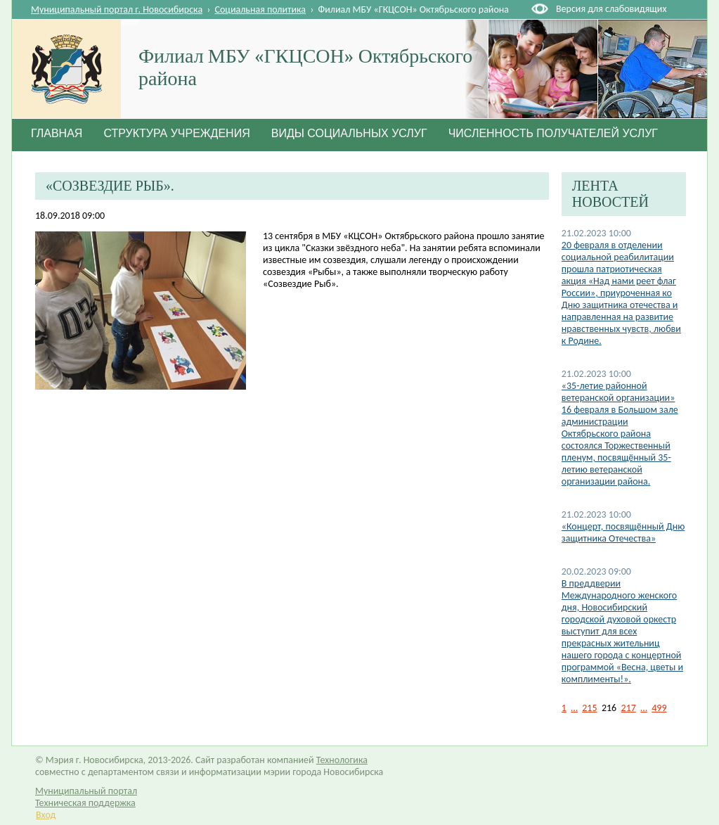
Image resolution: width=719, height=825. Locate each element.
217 (628, 708)
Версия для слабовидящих (611, 9)
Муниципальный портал (86, 791)
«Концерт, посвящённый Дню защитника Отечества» (623, 532)
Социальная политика (260, 9)
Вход (46, 815)
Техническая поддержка (85, 803)
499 (659, 708)
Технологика (342, 760)
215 (589, 708)
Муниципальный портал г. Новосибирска (116, 9)
